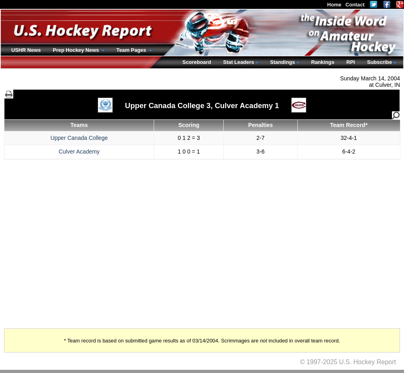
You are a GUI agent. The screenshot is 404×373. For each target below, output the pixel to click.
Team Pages (131, 50)
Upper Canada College (78, 138)
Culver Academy (79, 151)
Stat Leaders (238, 62)
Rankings (322, 62)
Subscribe (379, 62)
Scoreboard (196, 62)
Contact (355, 5)
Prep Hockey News (76, 50)
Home (334, 5)
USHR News (26, 50)
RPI (350, 62)
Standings (282, 62)
